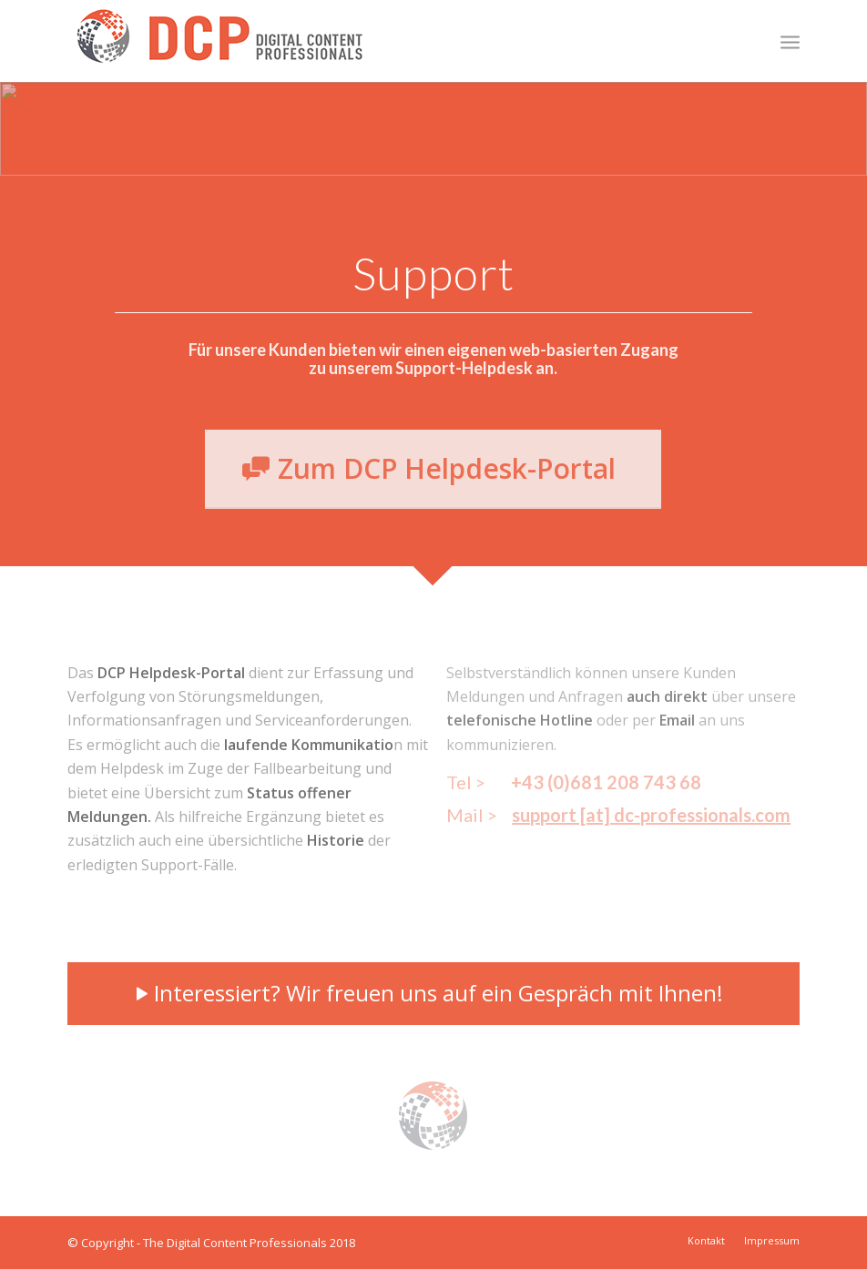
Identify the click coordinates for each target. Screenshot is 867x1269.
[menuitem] (790, 41)
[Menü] (790, 41)
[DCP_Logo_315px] (219, 45)
